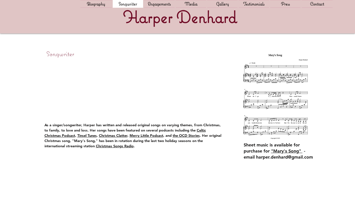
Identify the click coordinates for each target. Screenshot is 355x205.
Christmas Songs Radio (115, 146)
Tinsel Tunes (87, 135)
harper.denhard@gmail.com (284, 157)
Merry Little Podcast (146, 135)
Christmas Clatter (113, 135)
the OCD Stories (186, 135)
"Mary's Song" (287, 151)
